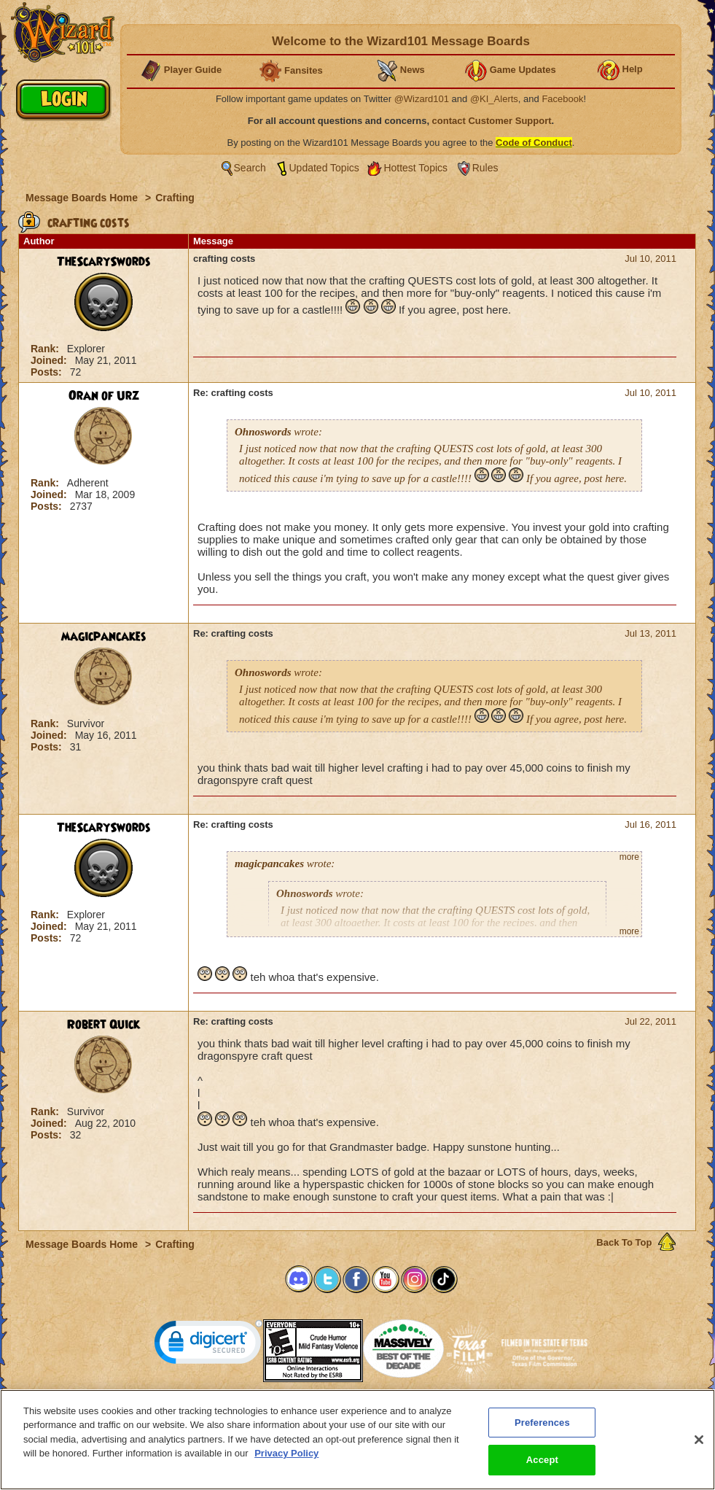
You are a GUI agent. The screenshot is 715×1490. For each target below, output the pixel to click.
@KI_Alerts (494, 98)
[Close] (699, 1451)
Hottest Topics (415, 168)
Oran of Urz (104, 396)
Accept (542, 1471)
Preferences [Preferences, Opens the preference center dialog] (542, 1433)
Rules (485, 168)
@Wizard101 (421, 98)
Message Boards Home (83, 197)
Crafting (175, 197)
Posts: (48, 372)
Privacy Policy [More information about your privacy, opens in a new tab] (286, 1464)
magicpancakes (103, 636)
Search (250, 168)
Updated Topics (324, 168)
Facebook (562, 98)
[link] (208, 1345)
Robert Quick (103, 1024)
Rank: (46, 348)
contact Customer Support (492, 120)
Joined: (50, 360)
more (629, 857)
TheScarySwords (104, 262)
